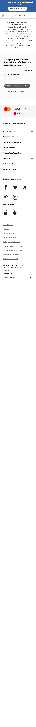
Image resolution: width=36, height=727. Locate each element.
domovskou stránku (22, 36)
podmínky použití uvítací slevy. (17, 91)
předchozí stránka (26, 34)
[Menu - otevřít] (33, 15)
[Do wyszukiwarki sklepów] (20, 15)
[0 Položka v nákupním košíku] (28, 15)
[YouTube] (24, 188)
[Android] (15, 214)
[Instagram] (15, 198)
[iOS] (5, 214)
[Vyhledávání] (16, 15)
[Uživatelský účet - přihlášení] (24, 15)
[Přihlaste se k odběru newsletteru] (17, 86)
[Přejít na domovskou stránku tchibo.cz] (3, 15)
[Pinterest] (5, 198)
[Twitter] (15, 188)
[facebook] (5, 188)
